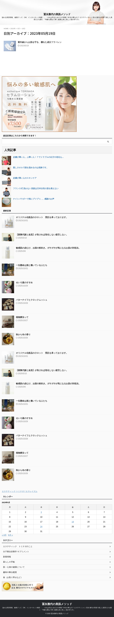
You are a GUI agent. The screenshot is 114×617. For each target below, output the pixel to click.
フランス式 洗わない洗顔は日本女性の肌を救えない (36, 188)
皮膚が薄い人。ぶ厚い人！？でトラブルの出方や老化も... (38, 157)
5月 (18, 28)
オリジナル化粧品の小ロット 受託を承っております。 (43, 217)
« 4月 (4, 535)
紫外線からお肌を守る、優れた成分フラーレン (41, 42)
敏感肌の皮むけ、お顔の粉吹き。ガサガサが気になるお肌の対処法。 (50, 248)
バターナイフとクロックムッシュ (32, 300)
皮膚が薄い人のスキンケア (25, 178)
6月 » (10, 535)
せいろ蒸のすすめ (25, 282)
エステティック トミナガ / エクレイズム (19, 491)
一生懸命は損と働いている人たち (32, 265)
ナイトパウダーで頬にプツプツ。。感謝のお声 (33, 199)
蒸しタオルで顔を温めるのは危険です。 (30, 168)
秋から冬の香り (23, 334)
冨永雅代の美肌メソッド (57, 14)
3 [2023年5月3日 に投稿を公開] (41, 512)
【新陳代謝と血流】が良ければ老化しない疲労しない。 (43, 234)
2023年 (13, 28)
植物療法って (22, 317)
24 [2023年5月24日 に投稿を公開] (41, 527)
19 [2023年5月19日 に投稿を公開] (73, 522)
